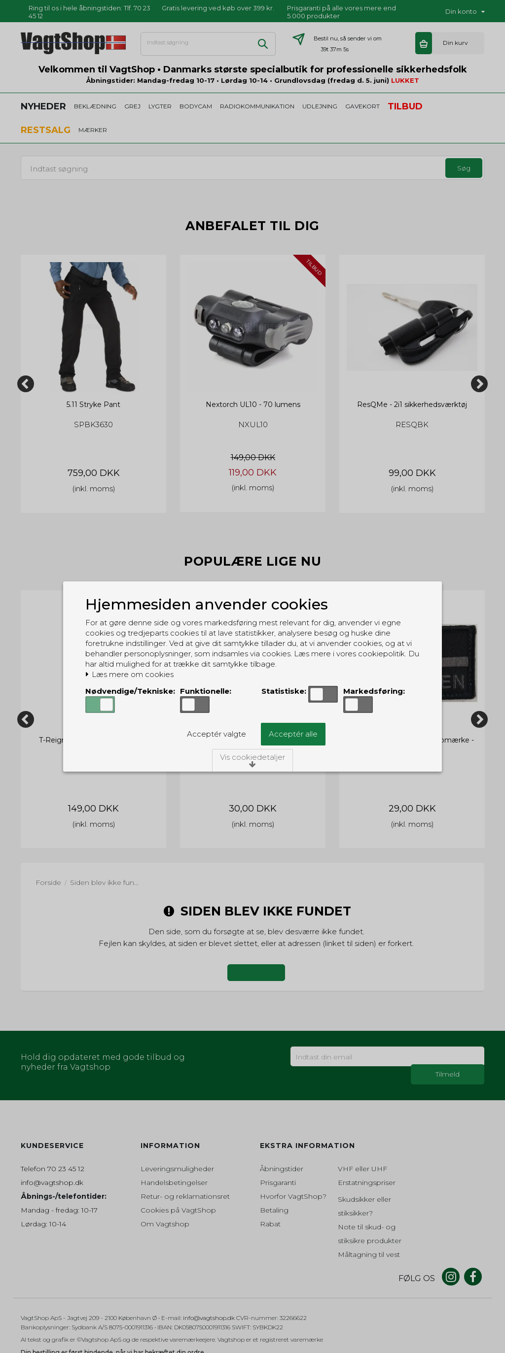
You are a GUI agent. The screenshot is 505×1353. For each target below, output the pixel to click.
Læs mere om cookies (129, 674)
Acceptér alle (293, 734)
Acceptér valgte (216, 734)
